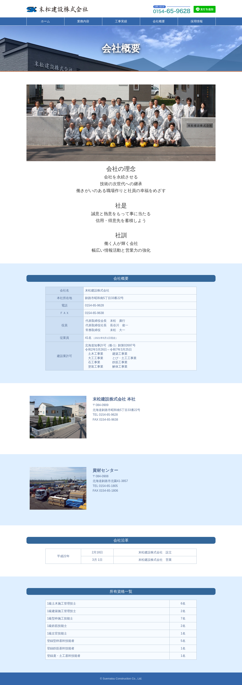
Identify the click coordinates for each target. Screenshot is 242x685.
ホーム (45, 21)
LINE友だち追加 (205, 9)
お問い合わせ (172, 9)
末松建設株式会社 (57, 9)
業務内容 (83, 21)
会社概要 (159, 21)
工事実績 (121, 21)
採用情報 (197, 21)
